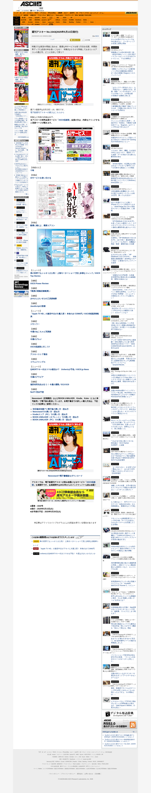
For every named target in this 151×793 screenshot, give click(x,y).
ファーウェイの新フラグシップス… (22, 264)
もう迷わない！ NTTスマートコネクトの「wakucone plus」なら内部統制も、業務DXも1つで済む (123, 504)
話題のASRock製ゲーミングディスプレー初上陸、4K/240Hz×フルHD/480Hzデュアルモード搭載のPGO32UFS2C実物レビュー (123, 394)
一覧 (67, 40)
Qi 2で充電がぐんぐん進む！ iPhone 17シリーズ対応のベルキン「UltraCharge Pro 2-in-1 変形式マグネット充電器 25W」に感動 (123, 206)
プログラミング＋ (86, 764)
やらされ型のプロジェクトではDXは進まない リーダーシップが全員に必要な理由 (123, 41)
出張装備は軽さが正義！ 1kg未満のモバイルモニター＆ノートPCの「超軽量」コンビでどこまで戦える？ (123, 610)
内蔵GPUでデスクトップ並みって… (22, 271)
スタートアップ (94, 13)
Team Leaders (76, 764)
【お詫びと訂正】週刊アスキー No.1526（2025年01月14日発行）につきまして (120, 745)
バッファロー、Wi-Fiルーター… (21, 211)
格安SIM (26, 15)
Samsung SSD (50, 761)
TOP (40, 752)
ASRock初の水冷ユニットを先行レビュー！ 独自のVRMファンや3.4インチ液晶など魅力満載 (123, 549)
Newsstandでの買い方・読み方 (46, 412)
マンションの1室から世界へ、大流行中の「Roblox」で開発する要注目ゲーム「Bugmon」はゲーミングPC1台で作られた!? (123, 124)
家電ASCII (33, 15)
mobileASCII (82, 766)
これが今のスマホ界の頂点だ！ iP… (22, 218)
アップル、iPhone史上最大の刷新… (22, 241)
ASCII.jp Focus (21, 140)
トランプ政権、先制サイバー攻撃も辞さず (21, 132)
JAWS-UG (61, 756)
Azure (44, 22)
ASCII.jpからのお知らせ (110, 732)
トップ (16, 13)
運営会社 (80, 774)
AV (77, 13)
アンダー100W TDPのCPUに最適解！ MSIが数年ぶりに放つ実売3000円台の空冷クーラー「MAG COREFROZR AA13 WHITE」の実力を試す (123, 344)
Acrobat (30, 22)
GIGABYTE (44, 20)
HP (71, 17)
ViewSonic (78, 20)
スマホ (86, 13)
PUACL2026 (88, 15)
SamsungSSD (49, 20)
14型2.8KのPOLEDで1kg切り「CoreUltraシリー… (21, 114)
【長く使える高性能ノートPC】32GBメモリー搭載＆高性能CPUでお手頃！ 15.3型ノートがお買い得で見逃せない (123, 326)
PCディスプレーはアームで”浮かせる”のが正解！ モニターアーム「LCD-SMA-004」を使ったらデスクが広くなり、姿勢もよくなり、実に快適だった (123, 425)
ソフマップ (44, 24)
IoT (24, 13)
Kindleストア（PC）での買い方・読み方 (50, 414)
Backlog (71, 22)
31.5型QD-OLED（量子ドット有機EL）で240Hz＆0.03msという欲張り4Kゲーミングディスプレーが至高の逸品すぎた (123, 536)
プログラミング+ (69, 15)
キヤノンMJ (30, 24)
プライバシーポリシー (68, 774)
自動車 (60, 13)
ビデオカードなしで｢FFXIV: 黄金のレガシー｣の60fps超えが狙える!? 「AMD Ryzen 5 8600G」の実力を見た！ (123, 704)
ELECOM (23, 20)
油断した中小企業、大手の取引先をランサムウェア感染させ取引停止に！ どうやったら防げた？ (123, 488)
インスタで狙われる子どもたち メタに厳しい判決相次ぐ (21, 108)
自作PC (72, 13)
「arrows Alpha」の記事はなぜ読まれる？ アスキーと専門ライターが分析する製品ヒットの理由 (123, 166)
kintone (37, 22)
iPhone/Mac (52, 13)
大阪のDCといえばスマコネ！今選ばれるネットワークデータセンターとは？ (123, 676)
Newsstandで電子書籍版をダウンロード (65, 476)
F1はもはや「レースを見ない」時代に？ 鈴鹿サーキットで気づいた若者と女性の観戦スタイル (21, 188)
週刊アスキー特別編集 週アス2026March (21, 79)
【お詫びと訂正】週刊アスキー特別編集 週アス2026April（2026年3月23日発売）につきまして (119, 736)
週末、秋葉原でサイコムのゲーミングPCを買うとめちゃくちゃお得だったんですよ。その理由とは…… (123, 691)
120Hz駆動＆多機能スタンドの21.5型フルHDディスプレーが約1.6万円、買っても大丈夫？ (123, 193)
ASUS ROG (37, 20)
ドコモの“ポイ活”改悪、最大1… (22, 203)
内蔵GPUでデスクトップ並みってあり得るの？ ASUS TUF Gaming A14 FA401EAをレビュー (123, 140)
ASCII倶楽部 (131, 13)
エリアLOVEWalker (48, 768)
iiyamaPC (37, 17)
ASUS (64, 17)
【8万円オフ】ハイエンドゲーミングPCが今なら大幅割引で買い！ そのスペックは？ (123, 311)
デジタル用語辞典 (73, 766)
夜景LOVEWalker (80, 768)
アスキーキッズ (18, 15)
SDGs (76, 15)
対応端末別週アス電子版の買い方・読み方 (51, 409)
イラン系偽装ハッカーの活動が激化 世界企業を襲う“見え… (21, 120)
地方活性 (81, 15)
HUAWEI (71, 20)
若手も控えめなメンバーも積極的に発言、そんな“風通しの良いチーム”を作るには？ (123, 598)
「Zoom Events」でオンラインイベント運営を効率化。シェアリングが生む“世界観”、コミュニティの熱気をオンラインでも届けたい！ (123, 294)
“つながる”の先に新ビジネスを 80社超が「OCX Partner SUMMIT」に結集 (123, 443)
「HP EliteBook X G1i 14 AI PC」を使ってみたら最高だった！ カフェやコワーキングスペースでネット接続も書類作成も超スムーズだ (123, 224)
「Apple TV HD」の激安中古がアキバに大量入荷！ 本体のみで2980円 (67, 549)
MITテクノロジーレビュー (93, 766)
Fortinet (78, 22)
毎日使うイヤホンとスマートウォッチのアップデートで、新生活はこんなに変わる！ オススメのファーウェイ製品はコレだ (123, 410)
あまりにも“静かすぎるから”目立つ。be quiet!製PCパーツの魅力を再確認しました (123, 641)
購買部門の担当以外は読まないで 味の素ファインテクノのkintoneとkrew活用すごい (124, 180)
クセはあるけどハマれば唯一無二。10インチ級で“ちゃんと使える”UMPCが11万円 (21, 158)
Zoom (92, 22)
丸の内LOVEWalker (101, 768)
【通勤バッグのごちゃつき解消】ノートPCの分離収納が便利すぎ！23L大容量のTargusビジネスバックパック (123, 72)
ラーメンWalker (38, 768)
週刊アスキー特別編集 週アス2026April (21, 54)
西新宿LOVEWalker (70, 768)
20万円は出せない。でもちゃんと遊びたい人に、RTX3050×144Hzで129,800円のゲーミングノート (21, 168)
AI (20, 13)
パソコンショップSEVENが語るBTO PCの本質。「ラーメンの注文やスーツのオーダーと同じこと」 (123, 658)
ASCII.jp (30, 4)
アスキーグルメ (42, 15)
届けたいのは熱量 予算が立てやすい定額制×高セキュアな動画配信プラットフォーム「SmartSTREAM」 (123, 362)
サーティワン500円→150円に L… (22, 226)
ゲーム (101, 13)
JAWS (23, 22)
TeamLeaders (59, 15)
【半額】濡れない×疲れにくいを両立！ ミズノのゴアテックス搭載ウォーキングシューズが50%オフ (21, 178)
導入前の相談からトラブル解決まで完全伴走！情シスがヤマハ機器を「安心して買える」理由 (123, 626)
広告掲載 (97, 774)
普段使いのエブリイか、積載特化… (22, 249)
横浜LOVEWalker (58, 768)
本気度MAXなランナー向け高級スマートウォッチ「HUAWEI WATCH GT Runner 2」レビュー (123, 583)
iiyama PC (72, 754)
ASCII (97, 36)
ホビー (66, 13)
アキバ (81, 13)
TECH (36, 13)
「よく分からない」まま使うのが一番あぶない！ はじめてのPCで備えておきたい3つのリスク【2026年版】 (123, 470)
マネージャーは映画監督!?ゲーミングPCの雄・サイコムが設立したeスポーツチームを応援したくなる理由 (123, 521)
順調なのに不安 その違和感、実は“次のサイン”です (21, 126)
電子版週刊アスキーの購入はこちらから (47, 112)
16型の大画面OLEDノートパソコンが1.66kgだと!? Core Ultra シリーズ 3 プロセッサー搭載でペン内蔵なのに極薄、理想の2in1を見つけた (123, 379)
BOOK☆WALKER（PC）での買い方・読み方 (52, 420)
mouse (30, 17)
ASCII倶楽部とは (23, 137)
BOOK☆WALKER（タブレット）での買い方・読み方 (56, 417)
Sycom (44, 17)
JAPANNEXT (37, 24)
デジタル (43, 13)
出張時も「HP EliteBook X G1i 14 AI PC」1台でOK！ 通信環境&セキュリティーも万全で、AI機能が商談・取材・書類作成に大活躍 (123, 241)
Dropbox (58, 22)
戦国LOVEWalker (112, 768)
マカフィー (24, 24)
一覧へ (26, 194)
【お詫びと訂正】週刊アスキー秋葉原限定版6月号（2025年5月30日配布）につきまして (119, 740)
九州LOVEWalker (90, 768)
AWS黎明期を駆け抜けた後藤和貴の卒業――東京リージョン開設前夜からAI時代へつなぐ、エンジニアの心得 (123, 566)
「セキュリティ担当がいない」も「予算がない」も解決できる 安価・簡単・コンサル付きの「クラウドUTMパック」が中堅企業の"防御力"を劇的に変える (123, 91)
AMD (30, 20)
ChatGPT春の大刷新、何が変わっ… (22, 256)
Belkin (85, 20)
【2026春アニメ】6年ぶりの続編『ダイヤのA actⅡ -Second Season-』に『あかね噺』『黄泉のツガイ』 (21, 147)
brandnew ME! (51, 24)
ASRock (57, 20)
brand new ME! (87, 759)
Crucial (65, 20)
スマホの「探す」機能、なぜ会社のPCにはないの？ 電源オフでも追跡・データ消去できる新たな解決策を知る (123, 154)
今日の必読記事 (55, 766)
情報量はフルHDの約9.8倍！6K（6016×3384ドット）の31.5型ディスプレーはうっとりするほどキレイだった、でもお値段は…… (123, 55)
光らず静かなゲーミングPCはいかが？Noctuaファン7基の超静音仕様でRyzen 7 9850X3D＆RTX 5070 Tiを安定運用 (123, 457)
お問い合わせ (88, 774)
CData (64, 22)
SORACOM (68, 761)
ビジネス (30, 13)
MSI (58, 17)
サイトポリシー (54, 774)
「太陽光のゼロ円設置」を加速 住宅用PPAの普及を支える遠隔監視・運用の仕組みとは (123, 277)
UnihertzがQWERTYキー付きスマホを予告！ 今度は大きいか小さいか (67, 554)
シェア (52, 39)
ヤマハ (85, 22)
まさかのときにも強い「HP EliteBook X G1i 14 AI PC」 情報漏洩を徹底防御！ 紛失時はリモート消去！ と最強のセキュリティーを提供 (123, 259)
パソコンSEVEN (51, 17)
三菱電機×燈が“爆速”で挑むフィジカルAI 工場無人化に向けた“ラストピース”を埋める (123, 108)
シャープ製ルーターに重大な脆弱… (22, 234)
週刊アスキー (50, 15)
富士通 (23, 17)
